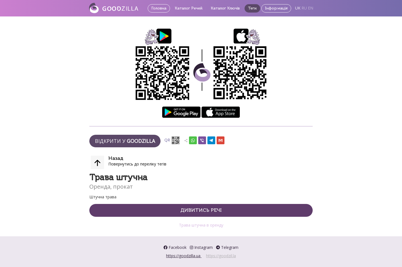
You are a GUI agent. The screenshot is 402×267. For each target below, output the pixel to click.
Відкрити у (125, 141)
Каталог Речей (188, 8)
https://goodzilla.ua (184, 255)
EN (310, 8)
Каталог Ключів (225, 8)
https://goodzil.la (221, 255)
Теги (252, 8)
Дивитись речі (201, 210)
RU (304, 8)
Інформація (276, 8)
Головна (158, 8)
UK (297, 8)
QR (172, 140)
